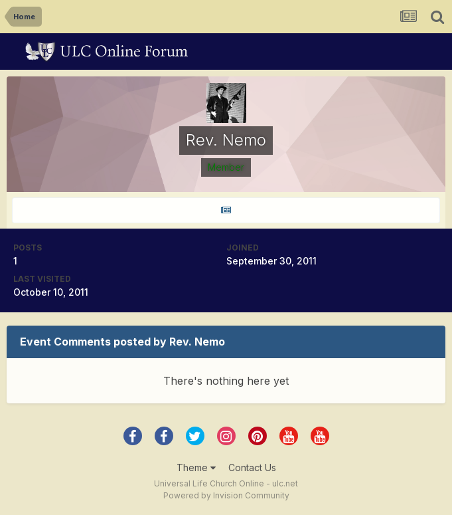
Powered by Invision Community (226, 495)
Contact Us (252, 467)
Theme (196, 467)
